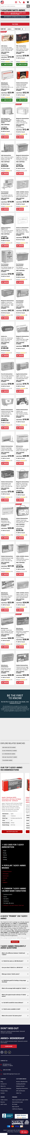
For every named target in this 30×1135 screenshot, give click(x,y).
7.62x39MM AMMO (7, 760)
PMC (4, 880)
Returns (3, 1102)
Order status (4, 1100)
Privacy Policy (4, 1091)
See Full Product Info (12, 831)
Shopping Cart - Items (28, 2)
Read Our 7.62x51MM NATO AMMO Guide (15, 13)
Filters (15, 24)
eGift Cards (4, 1104)
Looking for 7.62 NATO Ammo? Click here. (13, 905)
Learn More (8, 1046)
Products (16, 2)
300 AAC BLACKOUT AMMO (9, 757)
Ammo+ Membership (21, 1081)
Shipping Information (22, 1088)
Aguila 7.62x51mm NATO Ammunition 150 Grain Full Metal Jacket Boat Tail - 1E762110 (11, 799)
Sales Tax (18, 1093)
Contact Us (4, 1084)
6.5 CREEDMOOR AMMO (8, 754)
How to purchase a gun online (20, 1100)
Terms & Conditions (6, 1088)
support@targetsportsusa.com (11, 1074)
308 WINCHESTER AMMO (9, 747)
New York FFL (15, 1106)
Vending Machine (20, 1084)
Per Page (17, 29)
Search (28, 6)
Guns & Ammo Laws (17, 1102)
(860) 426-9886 (20, 2)
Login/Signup (24, 2)
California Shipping (17, 1109)
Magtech (5, 882)
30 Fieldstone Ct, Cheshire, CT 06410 (8, 1064)
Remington (5, 873)
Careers (3, 1093)
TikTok (9, 1052)
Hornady (5, 878)
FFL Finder (14, 1104)
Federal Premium (7, 871)
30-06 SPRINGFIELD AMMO (9, 750)
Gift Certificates (20, 1091)
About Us (3, 1086)
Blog (2, 1081)
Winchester (6, 876)
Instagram (2, 1052)
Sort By (3, 29)
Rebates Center (20, 1086)
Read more (15, 942)
